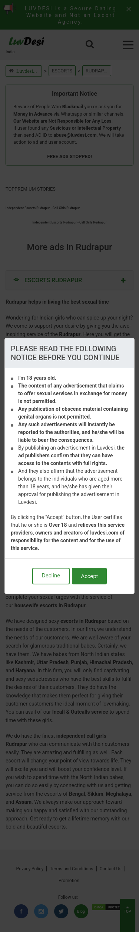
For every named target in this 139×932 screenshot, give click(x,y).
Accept (89, 576)
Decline (51, 575)
